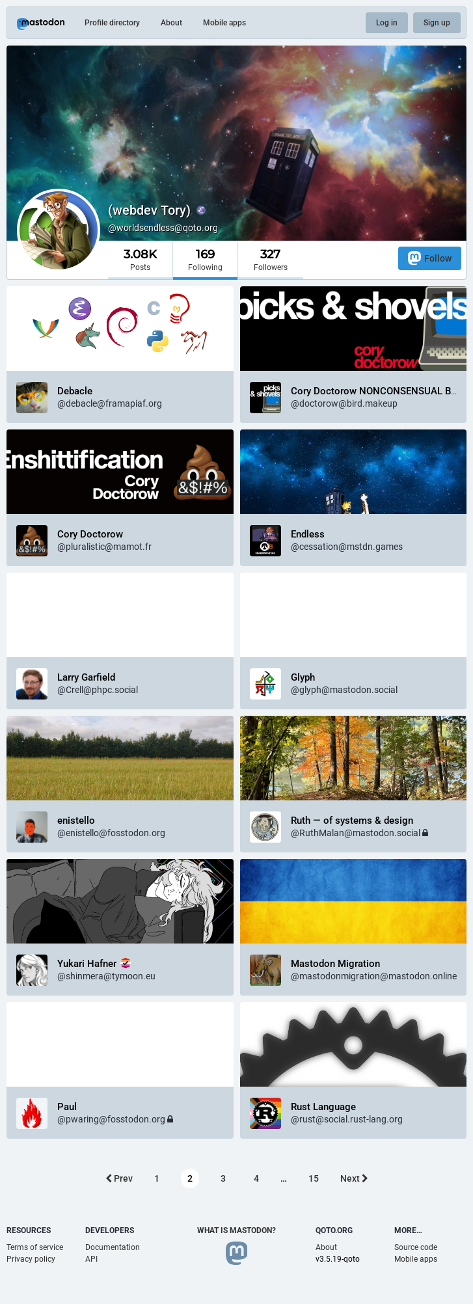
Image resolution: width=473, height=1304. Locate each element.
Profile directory (112, 22)
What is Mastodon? (236, 1230)
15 (313, 1178)
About (171, 22)
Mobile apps (224, 22)
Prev (119, 1178)
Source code (415, 1247)
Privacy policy (31, 1259)
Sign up (437, 22)
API (91, 1259)
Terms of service (35, 1247)
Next (354, 1178)
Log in (387, 22)
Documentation (112, 1247)
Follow (430, 258)
